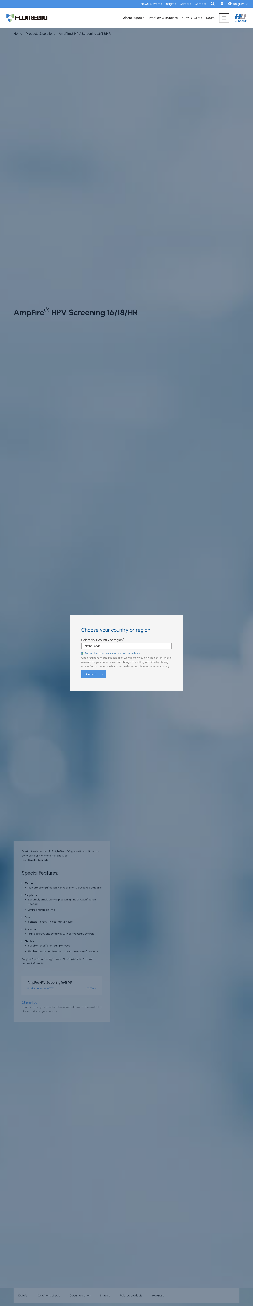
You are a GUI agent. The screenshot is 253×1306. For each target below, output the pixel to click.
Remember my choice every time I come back (112, 653)
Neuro (210, 18)
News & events (151, 4)
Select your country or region (102, 640)
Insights (170, 4)
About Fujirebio (133, 18)
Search (213, 4)
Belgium (238, 4)
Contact (200, 4)
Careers (185, 4)
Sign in (222, 4)
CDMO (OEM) (192, 18)
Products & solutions (163, 18)
